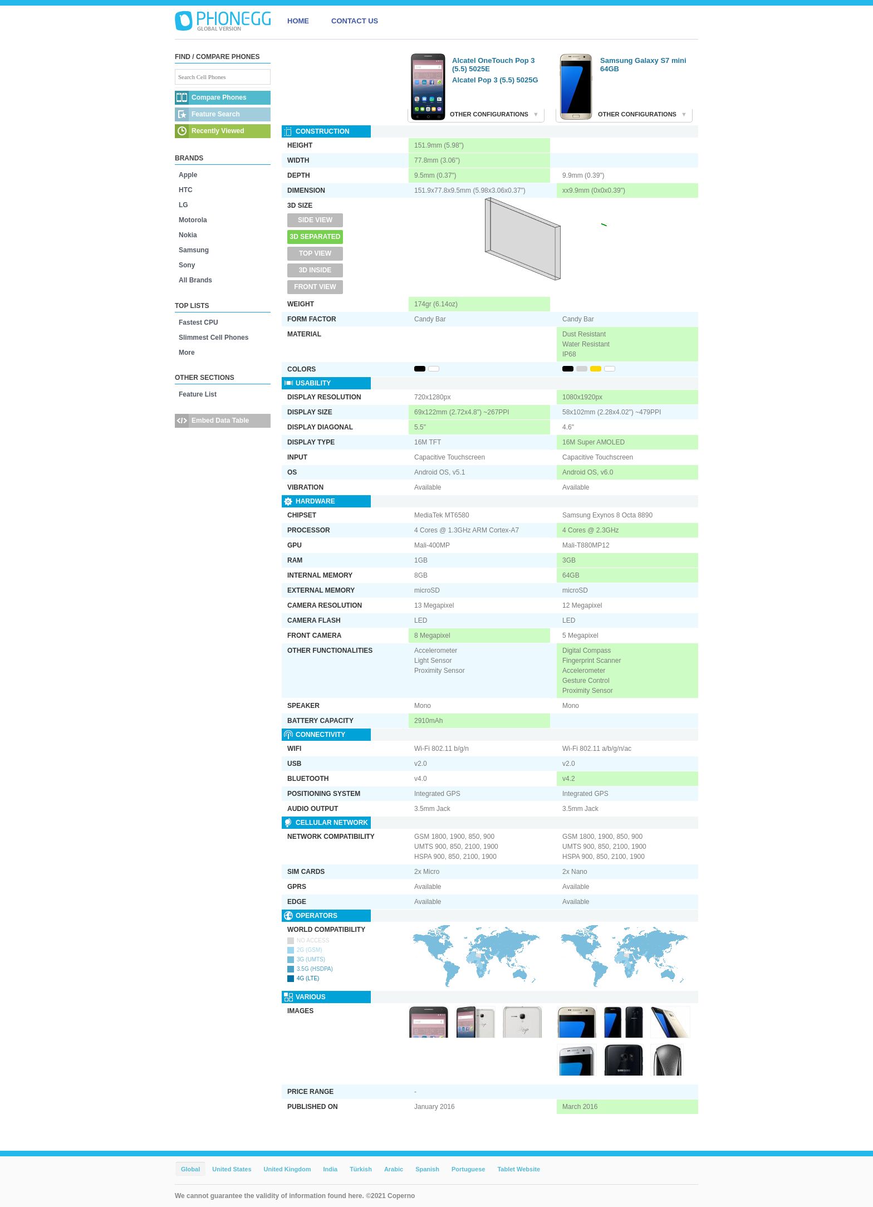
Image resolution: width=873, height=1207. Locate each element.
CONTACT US (354, 21)
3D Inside (315, 270)
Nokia (188, 235)
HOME (298, 21)
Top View (315, 253)
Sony (187, 265)
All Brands (195, 280)
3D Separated (315, 237)
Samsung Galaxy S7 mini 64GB (643, 64)
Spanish (427, 1169)
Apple (188, 175)
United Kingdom (287, 1169)
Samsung (194, 250)
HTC (186, 190)
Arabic (393, 1169)
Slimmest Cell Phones (213, 337)
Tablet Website (518, 1169)
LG (183, 205)
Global (190, 1169)
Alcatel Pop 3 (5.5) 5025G (495, 80)
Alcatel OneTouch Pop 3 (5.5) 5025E (493, 64)
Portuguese (468, 1169)
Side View (315, 220)
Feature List (198, 394)
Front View (315, 287)
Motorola (193, 220)
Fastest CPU (198, 322)
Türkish (361, 1169)
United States (231, 1169)
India (330, 1169)
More (187, 352)
